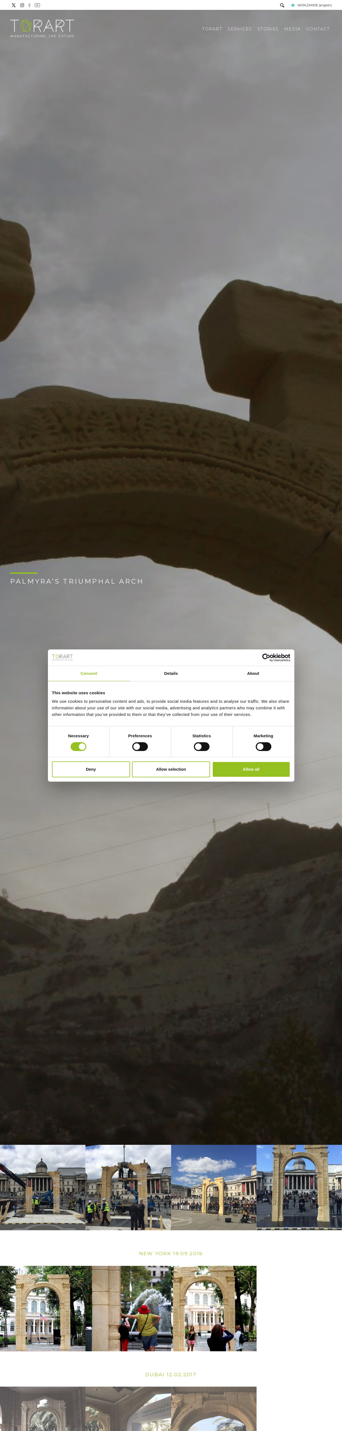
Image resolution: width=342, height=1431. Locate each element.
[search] (282, 5)
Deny (91, 769)
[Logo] (42, 28)
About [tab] (253, 673)
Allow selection (171, 769)
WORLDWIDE (311, 5)
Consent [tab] (89, 673)
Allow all (251, 769)
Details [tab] (171, 673)
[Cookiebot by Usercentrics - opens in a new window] (266, 657)
